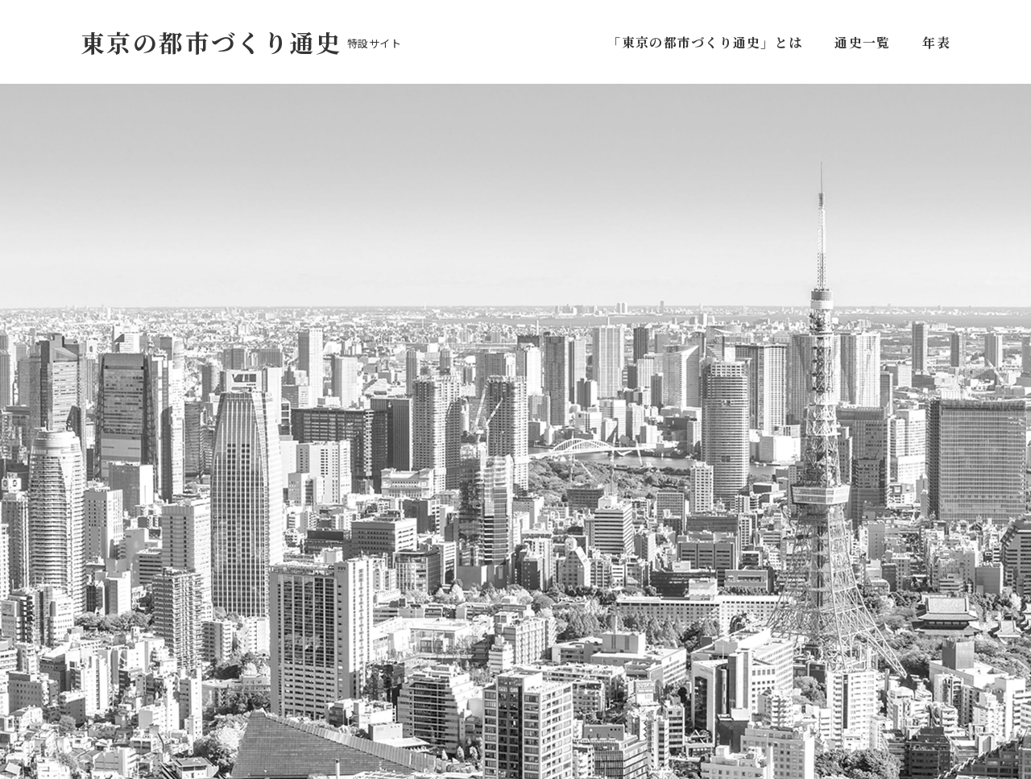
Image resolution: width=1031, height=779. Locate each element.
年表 (936, 42)
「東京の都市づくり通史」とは (708, 42)
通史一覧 (862, 42)
